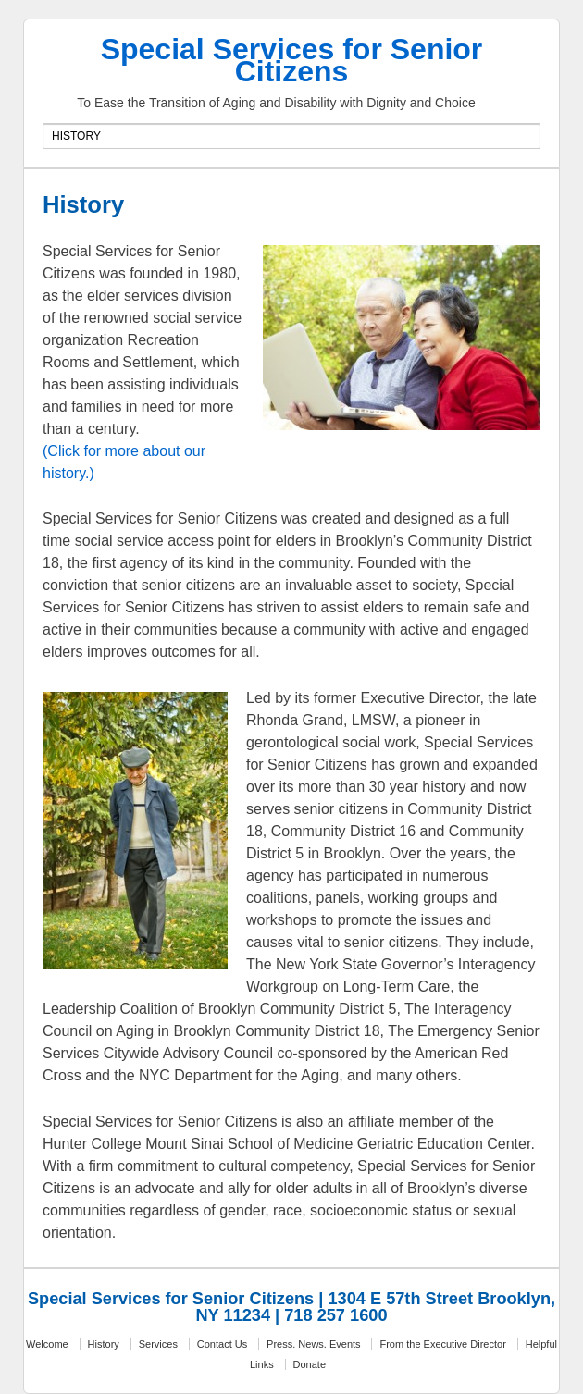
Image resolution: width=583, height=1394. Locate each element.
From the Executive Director (442, 1344)
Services (158, 1344)
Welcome (47, 1344)
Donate (309, 1364)
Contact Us (222, 1344)
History (103, 1344)
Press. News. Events (313, 1344)
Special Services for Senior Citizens (292, 60)
